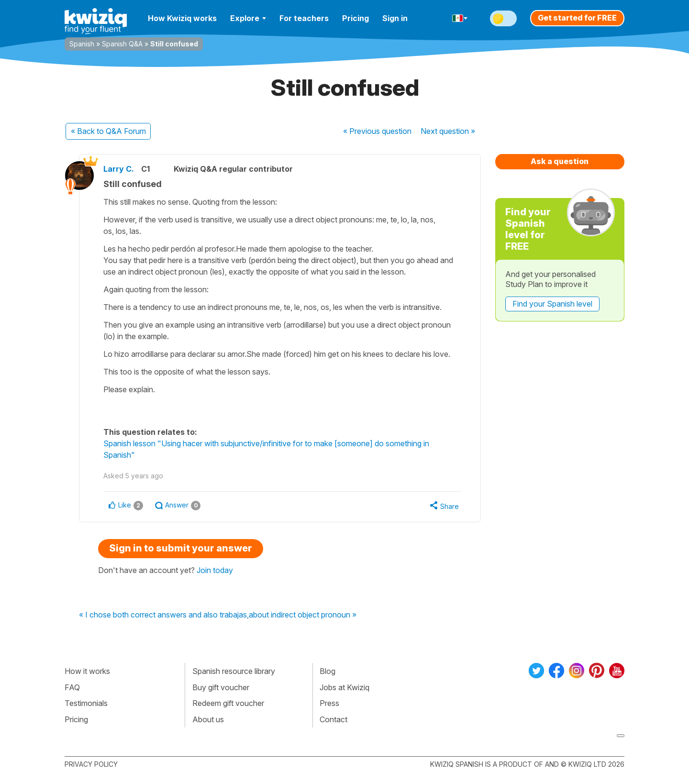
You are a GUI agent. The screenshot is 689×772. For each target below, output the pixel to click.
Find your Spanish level (552, 304)
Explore (248, 18)
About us (208, 719)
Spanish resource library (233, 671)
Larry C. (118, 169)
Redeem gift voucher (228, 703)
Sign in (395, 18)
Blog (327, 671)
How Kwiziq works (182, 18)
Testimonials (86, 703)
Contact (333, 719)
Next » (448, 131)
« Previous (377, 131)
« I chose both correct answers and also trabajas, (164, 615)
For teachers (304, 18)
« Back (108, 131)
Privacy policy (91, 764)
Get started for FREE (577, 17)
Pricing (355, 18)
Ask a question (560, 161)
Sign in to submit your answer (180, 548)
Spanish (81, 44)
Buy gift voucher (220, 687)
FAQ (72, 687)
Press (329, 703)
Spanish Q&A (122, 44)
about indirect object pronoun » (302, 615)
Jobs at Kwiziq (344, 687)
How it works (87, 671)
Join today (215, 570)
